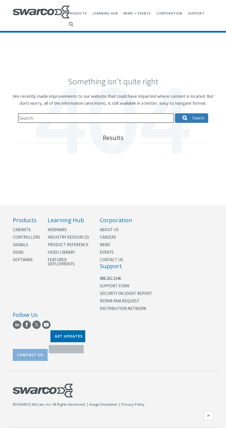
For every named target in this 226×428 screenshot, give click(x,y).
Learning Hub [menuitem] (105, 13)
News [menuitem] (105, 245)
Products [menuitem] (77, 13)
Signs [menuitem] (18, 252)
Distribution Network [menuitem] (123, 308)
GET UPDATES (69, 336)
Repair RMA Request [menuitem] (119, 301)
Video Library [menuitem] (61, 252)
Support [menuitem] (196, 13)
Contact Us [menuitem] (111, 260)
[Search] (96, 118)
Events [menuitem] (107, 252)
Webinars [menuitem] (57, 230)
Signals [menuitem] (20, 245)
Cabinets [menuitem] (22, 230)
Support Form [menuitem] (114, 286)
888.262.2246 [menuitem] (110, 278)
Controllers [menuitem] (26, 237)
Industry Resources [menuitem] (68, 237)
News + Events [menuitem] (137, 13)
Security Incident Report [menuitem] (126, 293)
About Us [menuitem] (109, 230)
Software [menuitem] (23, 260)
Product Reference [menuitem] (68, 245)
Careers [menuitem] (108, 237)
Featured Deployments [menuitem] (61, 262)
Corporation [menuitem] (169, 13)
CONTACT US (30, 354)
